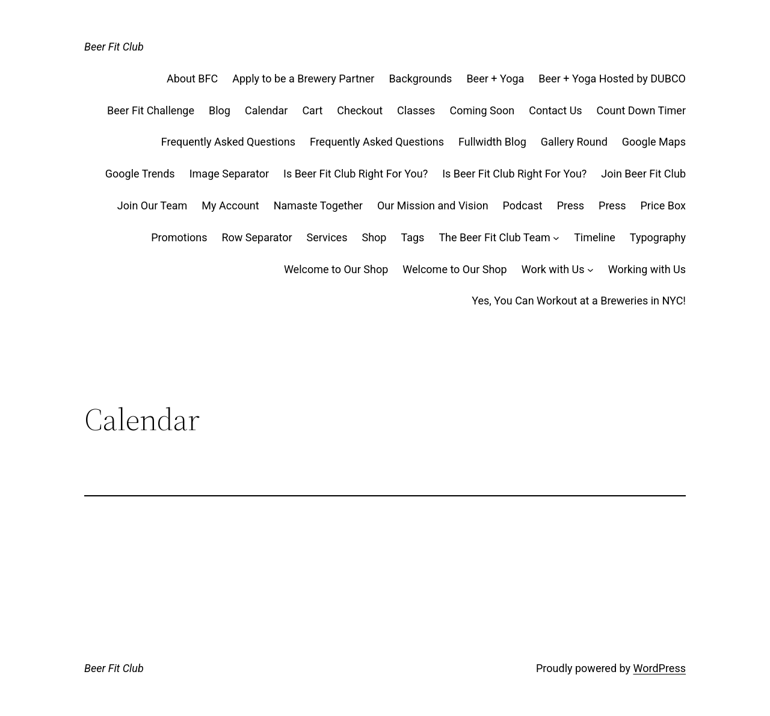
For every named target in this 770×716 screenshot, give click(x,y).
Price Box (663, 205)
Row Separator (257, 237)
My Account (230, 205)
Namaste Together (318, 205)
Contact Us (555, 110)
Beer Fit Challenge (150, 110)
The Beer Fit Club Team (494, 237)
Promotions (179, 237)
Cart (312, 110)
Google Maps (654, 141)
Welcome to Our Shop (336, 269)
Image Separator (229, 173)
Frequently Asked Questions (228, 141)
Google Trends (140, 173)
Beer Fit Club (114, 46)
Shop (374, 237)
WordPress (659, 668)
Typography (658, 237)
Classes (416, 110)
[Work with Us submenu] (590, 270)
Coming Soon (481, 110)
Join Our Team (152, 205)
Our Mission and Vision (432, 205)
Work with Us (553, 269)
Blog (219, 110)
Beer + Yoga (495, 78)
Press (570, 205)
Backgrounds (420, 78)
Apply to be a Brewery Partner (303, 78)
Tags (412, 237)
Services (327, 237)
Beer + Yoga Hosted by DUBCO (612, 78)
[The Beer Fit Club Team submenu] (556, 238)
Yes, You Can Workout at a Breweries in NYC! (579, 300)
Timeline (594, 237)
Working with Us (647, 269)
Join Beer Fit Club (643, 173)
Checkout (360, 110)
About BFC (192, 78)
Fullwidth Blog (492, 141)
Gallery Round (574, 141)
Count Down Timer (641, 110)
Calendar (266, 110)
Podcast (523, 205)
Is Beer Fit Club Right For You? (355, 173)
